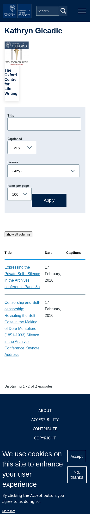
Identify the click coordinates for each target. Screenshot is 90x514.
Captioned (14, 139)
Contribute (45, 428)
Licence (12, 162)
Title (10, 115)
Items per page (18, 185)
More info (8, 511)
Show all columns (18, 234)
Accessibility (45, 419)
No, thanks (77, 475)
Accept (77, 456)
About (45, 410)
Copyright (45, 438)
